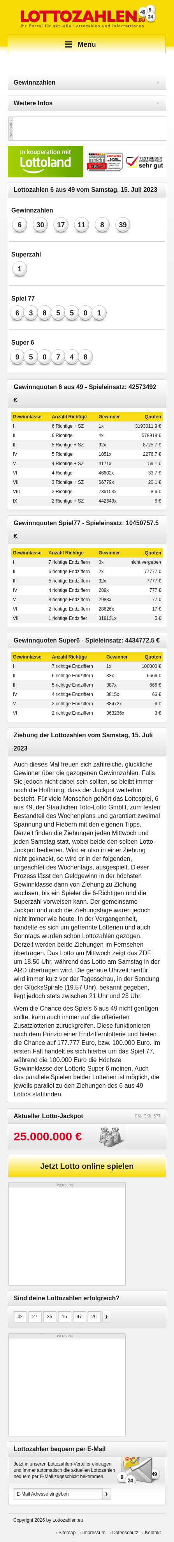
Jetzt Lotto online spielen (87, 1166)
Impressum (94, 1532)
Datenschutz (125, 1532)
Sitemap (67, 1532)
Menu (79, 44)
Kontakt (153, 1532)
